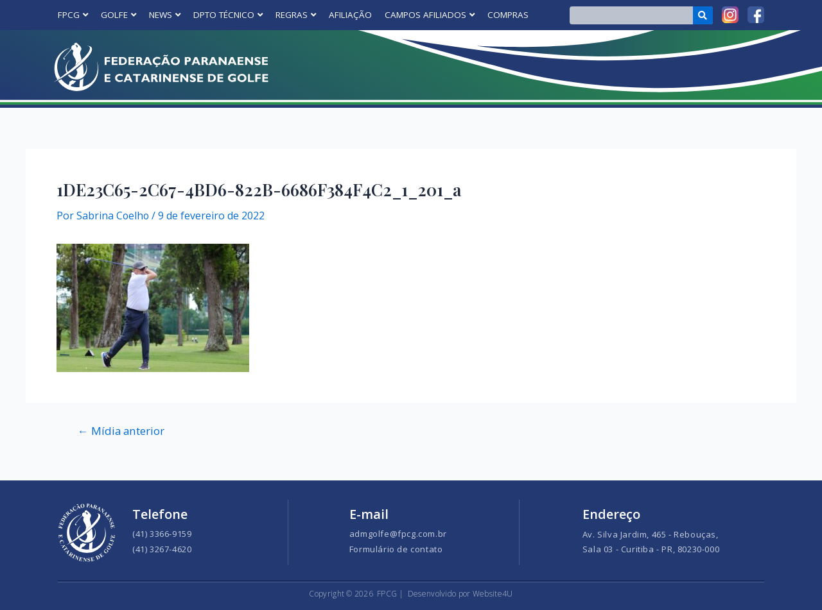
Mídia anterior (122, 430)
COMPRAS (508, 15)
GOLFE (118, 15)
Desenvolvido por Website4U (460, 593)
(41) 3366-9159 (161, 533)
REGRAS (295, 15)
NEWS (164, 15)
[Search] (703, 15)
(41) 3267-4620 (161, 549)
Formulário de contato (396, 549)
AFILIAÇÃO (350, 15)
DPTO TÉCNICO (228, 15)
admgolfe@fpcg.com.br (398, 533)
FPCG (73, 15)
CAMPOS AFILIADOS (430, 15)
